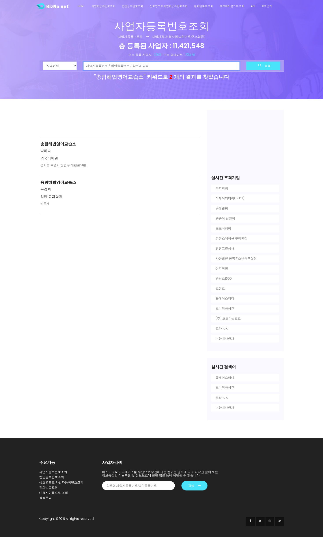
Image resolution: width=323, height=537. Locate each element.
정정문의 (45, 498)
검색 (264, 66)
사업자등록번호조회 (103, 6)
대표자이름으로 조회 (232, 6)
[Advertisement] (119, 121)
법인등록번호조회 (132, 6)
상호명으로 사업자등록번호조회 (168, 6)
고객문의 (266, 6)
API (253, 6)
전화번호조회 (48, 487)
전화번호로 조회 (203, 6)
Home (81, 6)
